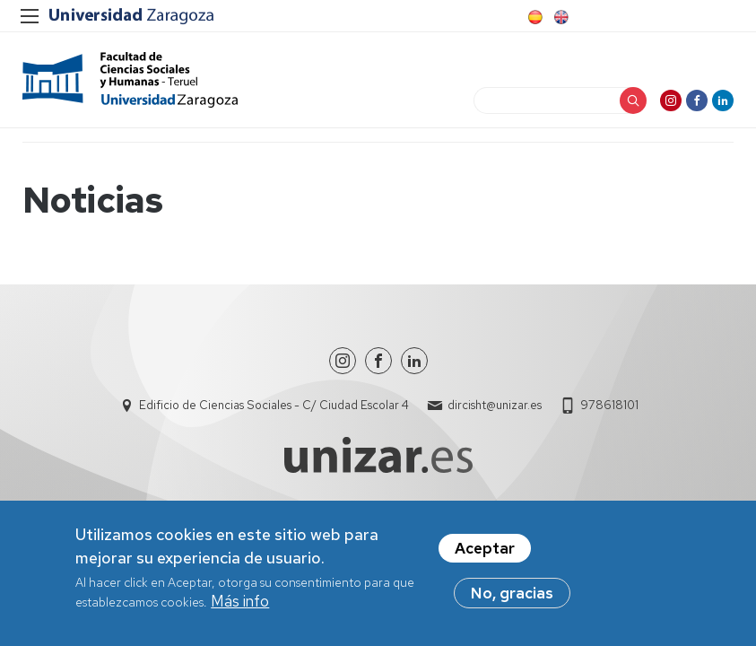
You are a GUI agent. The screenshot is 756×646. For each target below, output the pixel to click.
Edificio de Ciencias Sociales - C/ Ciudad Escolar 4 (274, 413)
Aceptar (485, 548)
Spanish (533, 17)
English (559, 17)
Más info (240, 601)
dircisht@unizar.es (495, 413)
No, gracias (512, 593)
